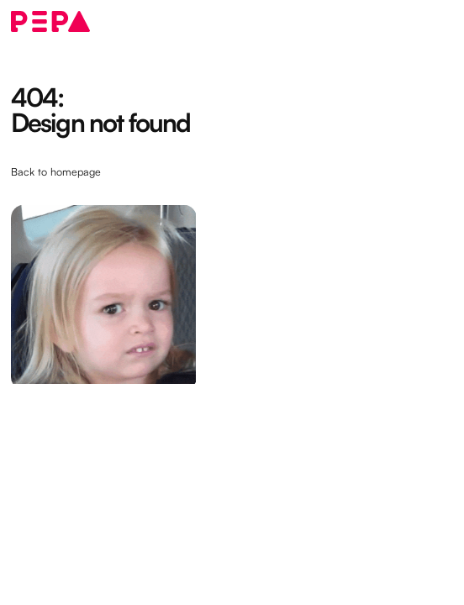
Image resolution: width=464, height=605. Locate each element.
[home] (51, 21)
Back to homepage (56, 171)
